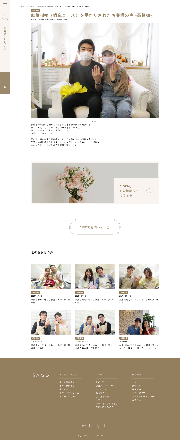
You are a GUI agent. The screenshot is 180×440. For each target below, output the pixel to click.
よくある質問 (102, 397)
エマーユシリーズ (68, 397)
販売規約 (136, 400)
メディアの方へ (140, 393)
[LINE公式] (83, 426)
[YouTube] (106, 426)
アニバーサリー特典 (106, 386)
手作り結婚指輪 (67, 382)
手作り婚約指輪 (67, 386)
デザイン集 (101, 389)
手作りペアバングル (69, 393)
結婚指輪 (35, 10)
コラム (99, 400)
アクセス (136, 382)
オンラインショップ (107, 404)
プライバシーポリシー (143, 397)
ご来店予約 (5, 83)
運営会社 (136, 386)
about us (102, 382)
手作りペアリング (68, 389)
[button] (92, 121)
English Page (104, 407)
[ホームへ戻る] (40, 375)
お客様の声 (101, 393)
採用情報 (136, 389)
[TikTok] (99, 426)
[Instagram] (91, 426)
